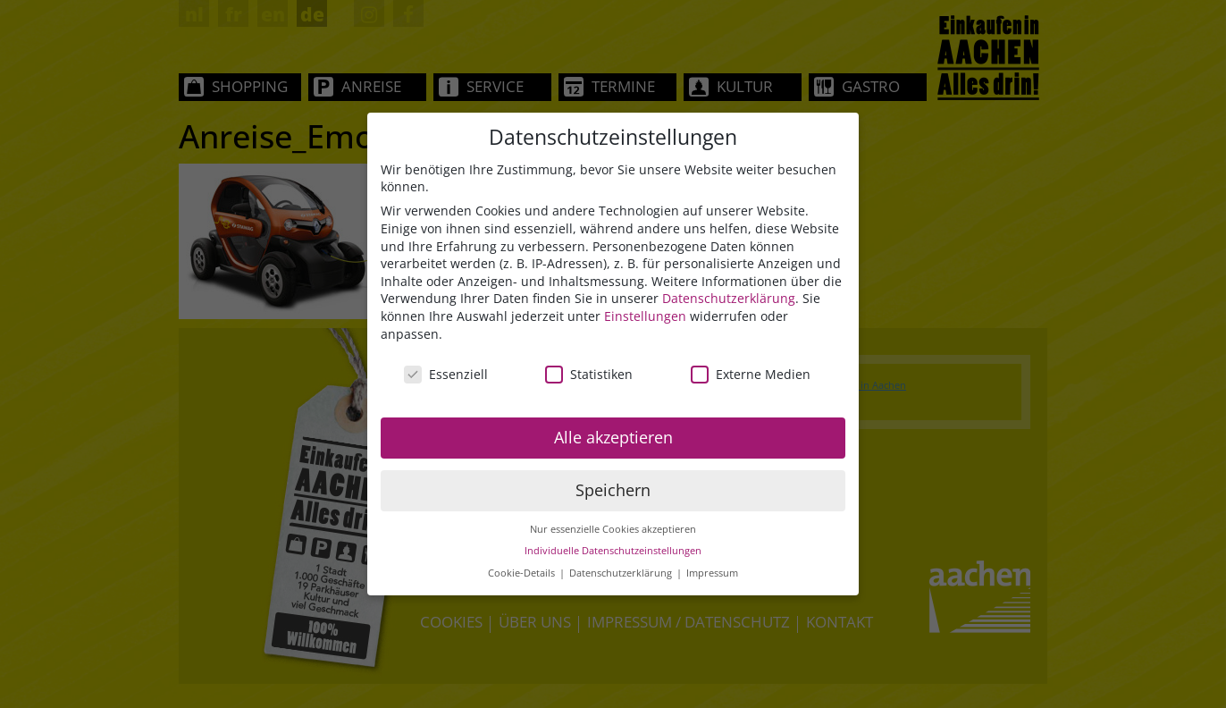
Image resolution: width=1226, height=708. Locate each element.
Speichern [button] (613, 490)
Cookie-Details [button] (523, 573)
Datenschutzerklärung (728, 298)
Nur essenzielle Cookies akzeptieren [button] (613, 529)
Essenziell (446, 374)
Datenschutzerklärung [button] (622, 573)
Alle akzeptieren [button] (613, 437)
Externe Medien (750, 374)
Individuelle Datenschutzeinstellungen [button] (613, 550)
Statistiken (589, 374)
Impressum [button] (712, 573)
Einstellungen (645, 316)
